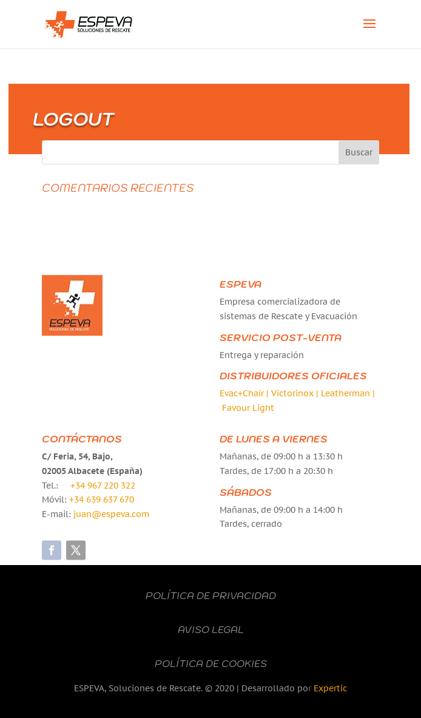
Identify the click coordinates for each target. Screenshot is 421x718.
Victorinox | (296, 393)
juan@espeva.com (111, 514)
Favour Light (248, 407)
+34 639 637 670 (101, 499)
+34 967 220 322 (102, 485)
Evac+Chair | (245, 393)
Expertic (330, 688)
